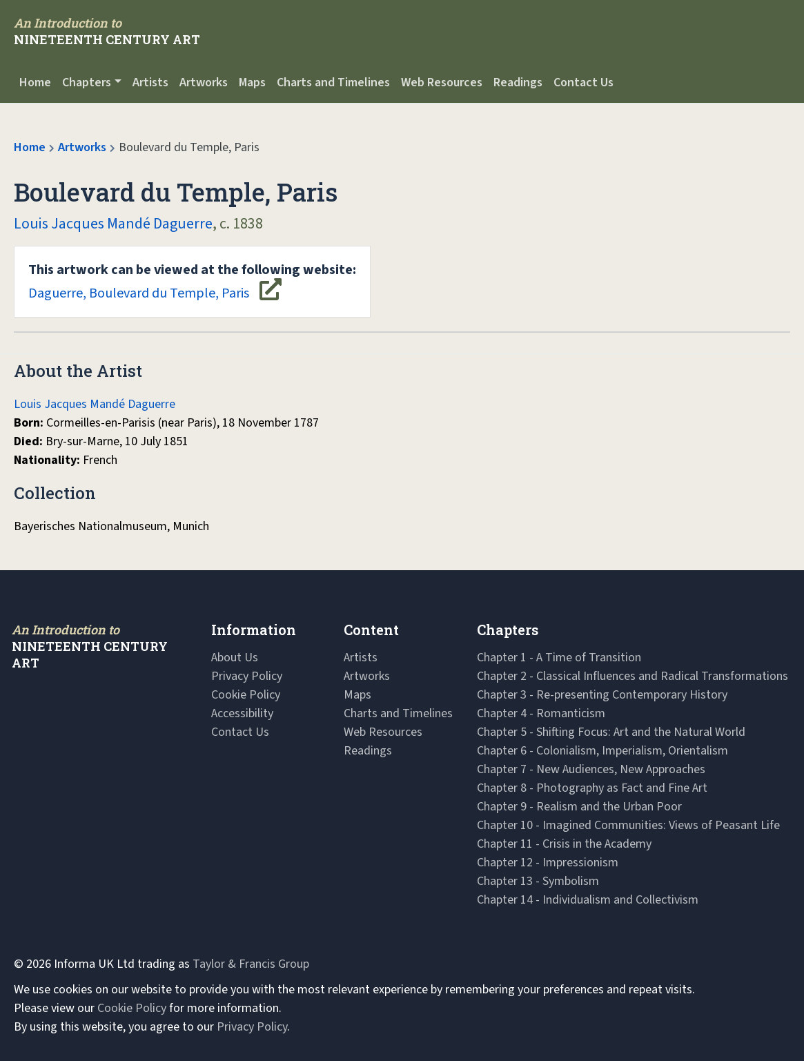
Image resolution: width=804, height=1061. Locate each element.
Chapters (86, 82)
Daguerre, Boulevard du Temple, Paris (192, 281)
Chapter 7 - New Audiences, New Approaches (591, 769)
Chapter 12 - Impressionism (547, 862)
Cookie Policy (245, 694)
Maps (252, 82)
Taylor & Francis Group (251, 964)
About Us (234, 657)
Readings (517, 82)
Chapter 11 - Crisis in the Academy (564, 844)
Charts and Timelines (333, 82)
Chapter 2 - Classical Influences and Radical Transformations (632, 676)
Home (35, 82)
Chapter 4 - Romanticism (541, 713)
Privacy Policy (246, 676)
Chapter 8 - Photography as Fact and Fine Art (592, 788)
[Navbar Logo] (107, 31)
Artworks (203, 82)
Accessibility (242, 713)
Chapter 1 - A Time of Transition (559, 657)
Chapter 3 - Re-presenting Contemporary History (602, 694)
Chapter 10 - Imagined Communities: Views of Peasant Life (628, 825)
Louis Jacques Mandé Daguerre (113, 224)
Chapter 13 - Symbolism (538, 881)
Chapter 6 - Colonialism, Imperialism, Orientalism (602, 750)
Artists (150, 82)
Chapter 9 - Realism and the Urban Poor (579, 806)
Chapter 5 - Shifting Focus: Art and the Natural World (611, 732)
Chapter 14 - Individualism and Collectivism (587, 899)
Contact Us (583, 82)
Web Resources (441, 82)
